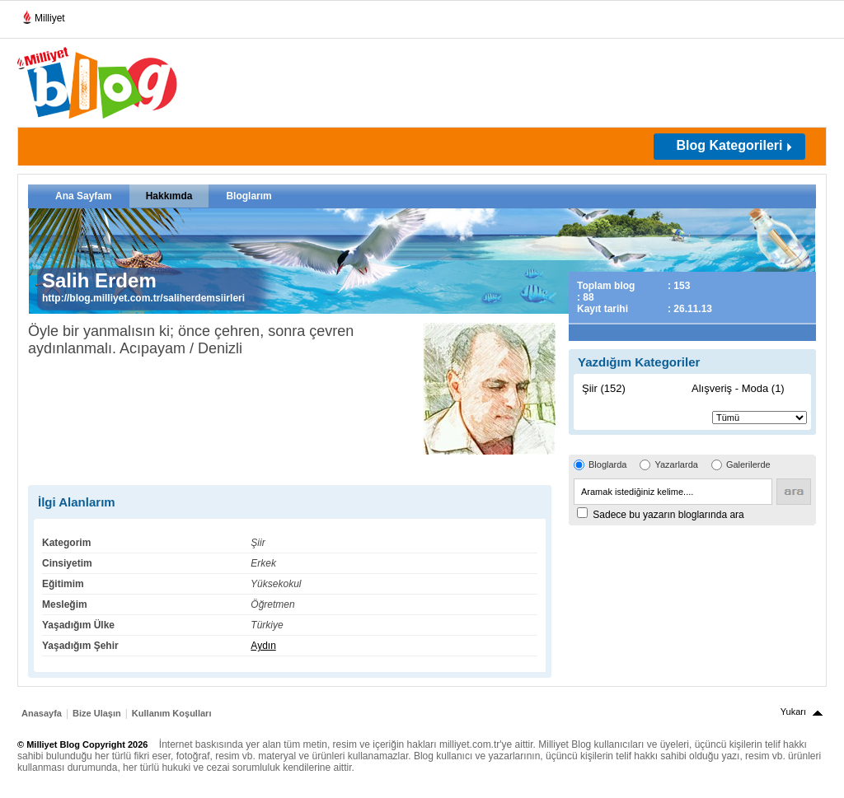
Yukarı (793, 711)
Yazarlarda (675, 464)
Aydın (263, 645)
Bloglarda (607, 464)
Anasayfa (41, 713)
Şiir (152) (604, 388)
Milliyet (43, 15)
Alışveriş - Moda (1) (738, 388)
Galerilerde (748, 464)
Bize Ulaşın (97, 713)
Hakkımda (169, 196)
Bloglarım (248, 196)
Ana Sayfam (83, 196)
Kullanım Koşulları (172, 713)
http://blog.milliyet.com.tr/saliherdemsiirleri (143, 298)
